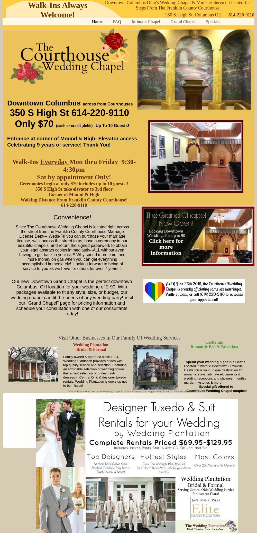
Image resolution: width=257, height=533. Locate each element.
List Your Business (179, 391)
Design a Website (155, 391)
